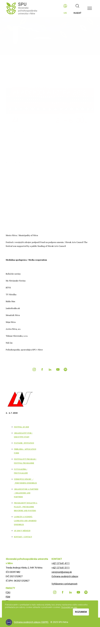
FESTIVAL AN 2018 (21, 427)
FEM (8, 596)
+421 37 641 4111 (61, 563)
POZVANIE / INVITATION (24, 443)
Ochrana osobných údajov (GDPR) (31, 622)
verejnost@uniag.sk (62, 572)
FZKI (8, 592)
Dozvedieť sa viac (69, 607)
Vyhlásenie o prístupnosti (64, 583)
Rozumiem (81, 612)
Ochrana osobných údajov (65, 576)
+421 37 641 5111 (61, 567)
